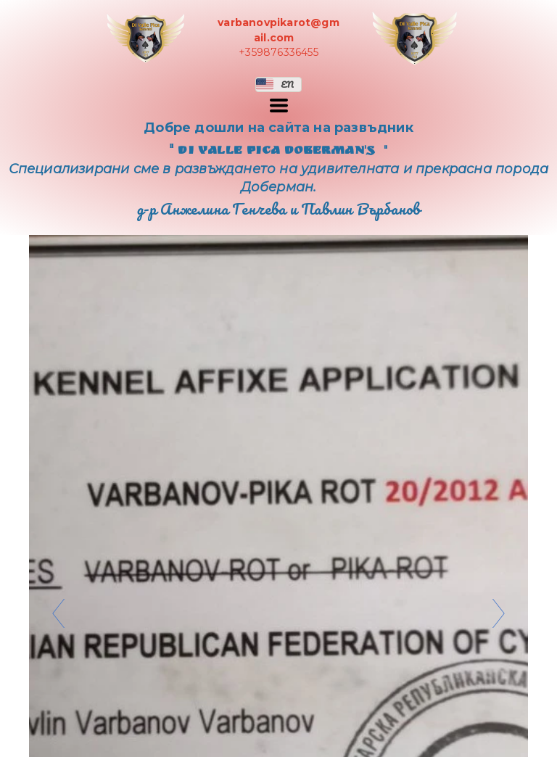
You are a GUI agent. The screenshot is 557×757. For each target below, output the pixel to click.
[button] (278, 84)
